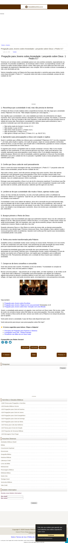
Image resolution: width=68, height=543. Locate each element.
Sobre (13, 537)
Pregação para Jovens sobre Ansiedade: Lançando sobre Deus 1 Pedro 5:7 (32, 49)
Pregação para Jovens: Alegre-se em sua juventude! (21, 305)
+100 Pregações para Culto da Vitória (12, 421)
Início (34, 355)
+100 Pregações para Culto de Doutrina (12, 409)
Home (3, 45)
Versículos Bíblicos (6, 482)
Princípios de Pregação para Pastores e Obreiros (20, 331)
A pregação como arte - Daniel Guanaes (17, 332)
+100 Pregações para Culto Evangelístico (13, 415)
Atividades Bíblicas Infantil (8, 442)
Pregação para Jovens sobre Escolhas (17, 303)
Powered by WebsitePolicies (45, 538)
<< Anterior (6, 355)
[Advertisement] (34, 28)
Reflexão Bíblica (5, 473)
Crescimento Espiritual (7, 448)
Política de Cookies (34, 537)
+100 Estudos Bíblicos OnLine (10, 406)
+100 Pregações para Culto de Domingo (13, 418)
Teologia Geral (5, 479)
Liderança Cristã (6, 460)
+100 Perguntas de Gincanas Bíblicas (12, 431)
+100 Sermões (25, 347)
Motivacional (4, 466)
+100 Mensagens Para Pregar (10, 434)
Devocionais (4, 451)
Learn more (41, 531)
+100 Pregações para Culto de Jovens (12, 412)
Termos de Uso (21, 537)
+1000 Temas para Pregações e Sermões (13, 403)
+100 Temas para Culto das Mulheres (12, 425)
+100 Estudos (34, 347)
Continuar (51, 535)
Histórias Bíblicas (6, 457)
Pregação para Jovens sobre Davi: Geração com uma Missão (25, 307)
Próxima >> (61, 355)
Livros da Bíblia (5, 463)
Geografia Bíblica (6, 454)
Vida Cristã (4, 485)
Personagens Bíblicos (7, 470)
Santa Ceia (4, 476)
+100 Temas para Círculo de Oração (11, 428)
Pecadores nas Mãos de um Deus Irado (17, 334)
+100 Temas (42, 347)
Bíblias (3, 445)
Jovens (8, 45)
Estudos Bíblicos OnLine (33, 529)
